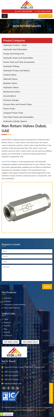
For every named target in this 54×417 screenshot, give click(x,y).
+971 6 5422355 (11, 372)
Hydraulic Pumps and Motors (16, 70)
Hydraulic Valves (11, 87)
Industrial (7, 301)
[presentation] (18, 287)
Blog (5, 329)
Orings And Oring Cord (13, 53)
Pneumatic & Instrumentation (15, 305)
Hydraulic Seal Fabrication (15, 49)
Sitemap (7, 332)
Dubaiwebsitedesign (15, 410)
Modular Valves (10, 83)
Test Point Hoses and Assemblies (18, 117)
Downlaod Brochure (51, 393)
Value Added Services (12, 308)
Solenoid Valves (10, 79)
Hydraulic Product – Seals (15, 45)
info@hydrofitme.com (12, 383)
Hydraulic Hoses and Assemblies (18, 58)
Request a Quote (45, 16)
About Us (7, 322)
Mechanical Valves (11, 91)
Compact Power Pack (13, 113)
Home (6, 319)
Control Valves (9, 74)
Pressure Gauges (11, 100)
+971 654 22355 (43, 11)
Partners (7, 326)
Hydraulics (8, 298)
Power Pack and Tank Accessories (19, 62)
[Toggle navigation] (5, 16)
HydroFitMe (6, 161)
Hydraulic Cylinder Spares (15, 121)
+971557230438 (11, 376)
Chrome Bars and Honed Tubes (17, 104)
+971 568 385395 (23, 11)
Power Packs (9, 108)
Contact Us (8, 335)
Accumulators (9, 96)
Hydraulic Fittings (11, 66)
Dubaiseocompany (39, 410)
